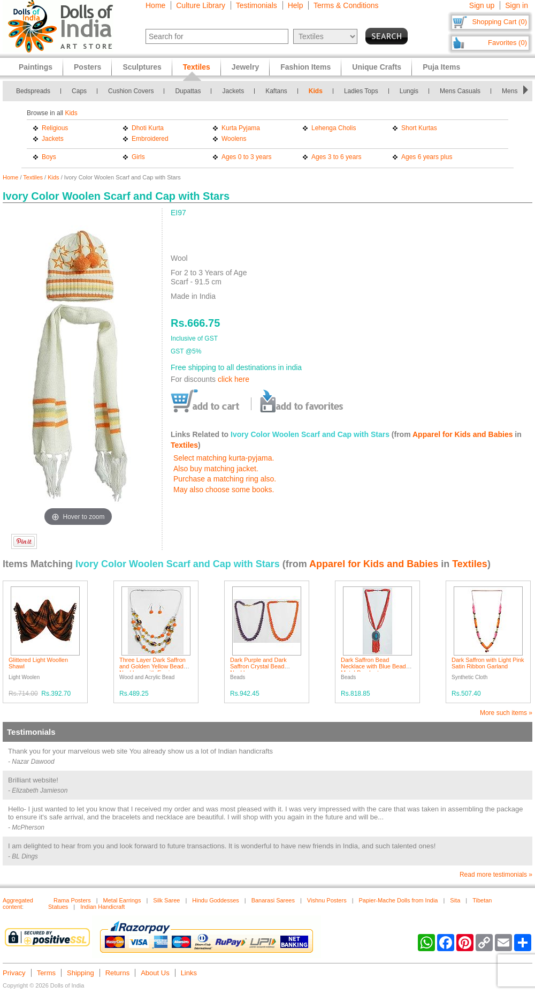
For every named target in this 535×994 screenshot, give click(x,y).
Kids (316, 91)
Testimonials (256, 5)
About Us (155, 973)
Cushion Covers (131, 91)
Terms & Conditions (346, 5)
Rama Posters (72, 900)
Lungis (409, 91)
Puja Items (441, 67)
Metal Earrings (122, 900)
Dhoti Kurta (148, 128)
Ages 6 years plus (426, 157)
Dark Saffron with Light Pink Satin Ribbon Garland (488, 663)
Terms (46, 973)
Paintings (35, 67)
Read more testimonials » (496, 874)
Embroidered (150, 138)
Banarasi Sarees (273, 900)
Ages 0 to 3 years (246, 157)
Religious (55, 128)
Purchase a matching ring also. (224, 479)
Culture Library (200, 5)
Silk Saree (166, 900)
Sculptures (142, 67)
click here (233, 379)
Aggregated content (18, 903)
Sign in (516, 5)
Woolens (233, 138)
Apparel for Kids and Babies (462, 434)
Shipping (80, 973)
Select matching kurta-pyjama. (223, 458)
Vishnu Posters (327, 900)
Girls (138, 157)
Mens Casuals (460, 91)
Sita (455, 900)
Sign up (481, 5)
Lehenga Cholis (333, 128)
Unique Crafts (376, 67)
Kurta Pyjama (240, 128)
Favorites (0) (507, 43)
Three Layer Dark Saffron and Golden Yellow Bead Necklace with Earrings (152, 666)
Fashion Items (305, 67)
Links (189, 973)
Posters (87, 67)
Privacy (14, 973)
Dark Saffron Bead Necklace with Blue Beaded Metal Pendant (376, 666)
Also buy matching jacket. (215, 468)
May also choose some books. (223, 489)
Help (295, 5)
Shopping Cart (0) (499, 22)
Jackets (233, 91)
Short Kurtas (419, 128)
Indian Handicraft (102, 906)
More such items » (506, 713)
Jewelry (245, 67)
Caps (79, 91)
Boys (49, 157)
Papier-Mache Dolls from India (398, 900)
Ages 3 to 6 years (336, 157)
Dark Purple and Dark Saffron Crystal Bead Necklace (258, 666)
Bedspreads (33, 91)
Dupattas (188, 91)
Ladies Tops (361, 91)
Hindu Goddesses (215, 900)
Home (155, 5)
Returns (117, 973)
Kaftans (276, 91)
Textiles (33, 177)
